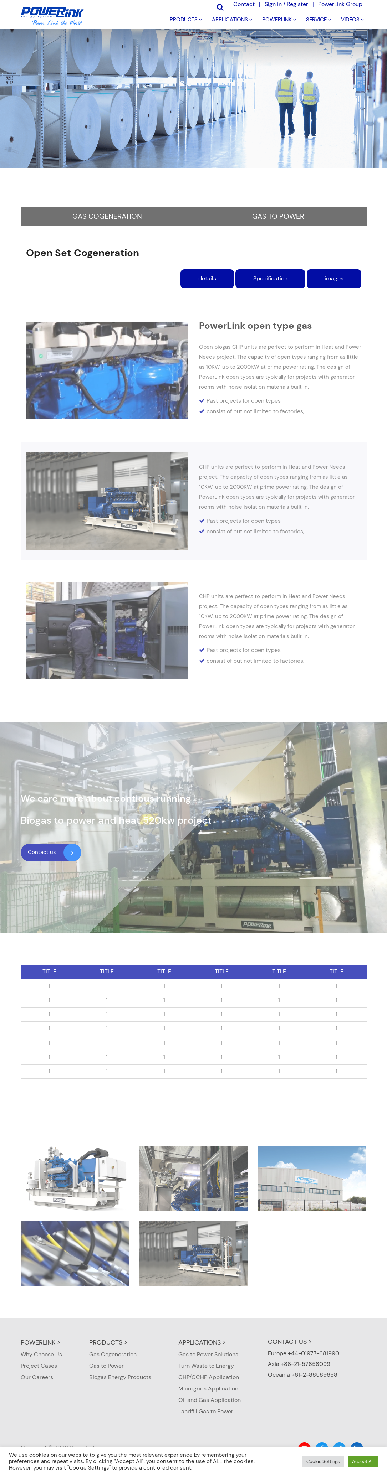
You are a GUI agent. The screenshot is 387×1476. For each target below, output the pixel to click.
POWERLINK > (40, 1342)
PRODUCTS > (108, 1342)
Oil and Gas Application (209, 1400)
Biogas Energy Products (120, 1377)
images (334, 278)
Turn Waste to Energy (206, 1365)
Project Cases (39, 1365)
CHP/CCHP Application (208, 1377)
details (207, 278)
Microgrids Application (208, 1388)
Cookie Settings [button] (323, 1462)
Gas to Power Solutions (208, 1354)
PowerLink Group (340, 4)
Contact (244, 4)
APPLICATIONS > (202, 1342)
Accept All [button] (363, 1462)
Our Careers (37, 1377)
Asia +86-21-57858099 (299, 1364)
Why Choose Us (41, 1354)
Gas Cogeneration (107, 216)
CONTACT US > (290, 1341)
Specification (270, 278)
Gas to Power (278, 216)
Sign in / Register (286, 4)
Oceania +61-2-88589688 (302, 1374)
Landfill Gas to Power (205, 1411)
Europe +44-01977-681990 (303, 1353)
